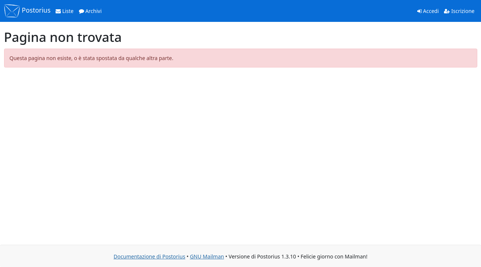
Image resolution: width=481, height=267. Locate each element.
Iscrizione (459, 10)
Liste (64, 10)
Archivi (90, 10)
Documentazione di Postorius (149, 256)
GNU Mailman (207, 256)
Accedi (428, 10)
